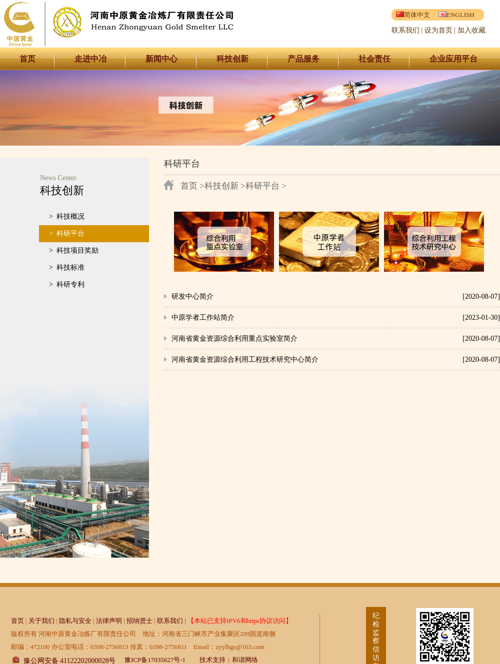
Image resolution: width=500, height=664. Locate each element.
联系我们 (406, 30)
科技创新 (232, 59)
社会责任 (374, 59)
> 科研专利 (66, 284)
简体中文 (413, 15)
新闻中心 (162, 59)
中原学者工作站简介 (203, 317)
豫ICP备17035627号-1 (155, 659)
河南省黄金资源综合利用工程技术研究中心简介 (245, 359)
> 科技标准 (66, 267)
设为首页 (438, 30)
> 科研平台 (66, 233)
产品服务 (304, 59)
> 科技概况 (66, 216)
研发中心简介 (193, 296)
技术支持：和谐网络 (229, 659)
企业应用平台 (454, 59)
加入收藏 (472, 30)
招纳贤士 (139, 620)
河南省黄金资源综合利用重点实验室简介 (235, 338)
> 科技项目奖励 (73, 250)
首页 (28, 59)
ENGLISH (456, 15)
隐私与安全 (75, 620)
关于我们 (41, 620)
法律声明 (109, 620)
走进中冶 (90, 59)
